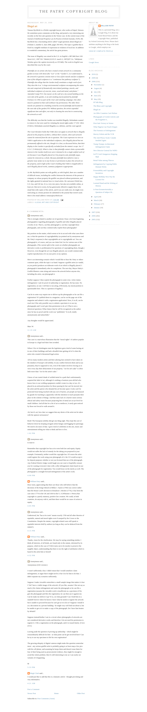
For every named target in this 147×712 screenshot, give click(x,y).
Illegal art (96, 109)
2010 (94, 74)
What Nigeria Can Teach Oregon (105, 127)
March (96, 200)
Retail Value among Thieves (103, 160)
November (98, 85)
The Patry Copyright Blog (73, 11)
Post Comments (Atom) (46, 698)
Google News (94, 62)
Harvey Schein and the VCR (103, 134)
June (96, 96)
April (96, 197)
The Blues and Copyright (102, 106)
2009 (94, 78)
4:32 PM (31, 555)
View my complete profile (101, 51)
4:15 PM (31, 531)
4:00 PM (31, 475)
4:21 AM (31, 683)
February (97, 204)
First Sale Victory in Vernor (103, 123)
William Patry (35, 481)
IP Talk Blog (98, 102)
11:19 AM (32, 330)
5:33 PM (31, 667)
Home (56, 693)
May (96, 99)
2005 (94, 219)
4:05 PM (31, 506)
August (97, 88)
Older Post (81, 693)
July (95, 92)
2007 (94, 212)
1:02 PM (31, 433)
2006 (94, 216)
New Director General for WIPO (105, 150)
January (97, 208)
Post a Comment (34, 689)
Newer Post (32, 693)
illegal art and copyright (47, 202)
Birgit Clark (34, 673)
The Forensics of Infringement (104, 130)
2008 (94, 81)
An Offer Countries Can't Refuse (105, 113)
